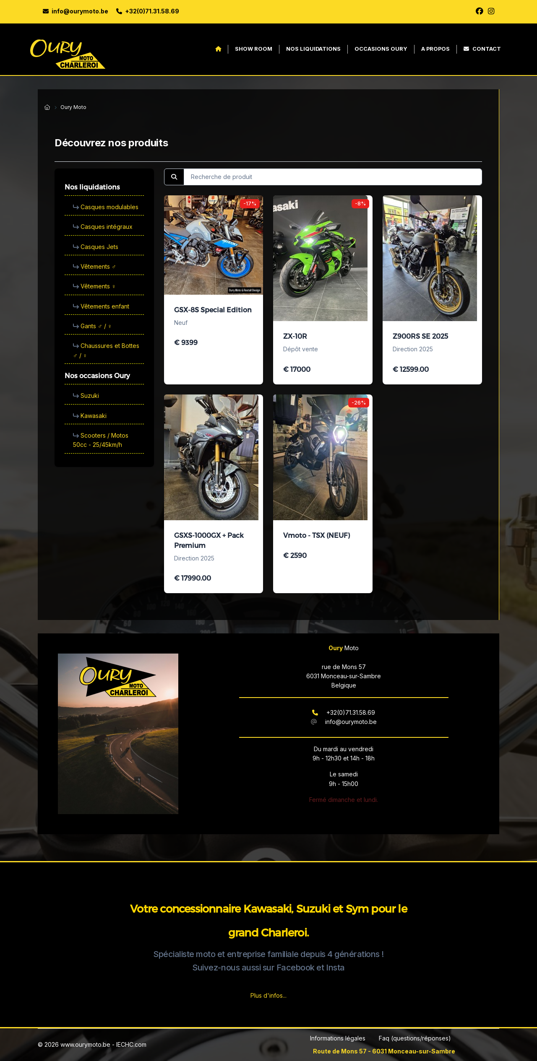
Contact (482, 49)
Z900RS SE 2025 (420, 336)
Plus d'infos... (268, 995)
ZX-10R (295, 336)
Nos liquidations (313, 49)
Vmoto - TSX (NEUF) (316, 535)
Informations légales (337, 1038)
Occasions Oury (381, 49)
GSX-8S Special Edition (213, 310)
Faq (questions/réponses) (415, 1038)
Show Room (253, 49)
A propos (435, 49)
